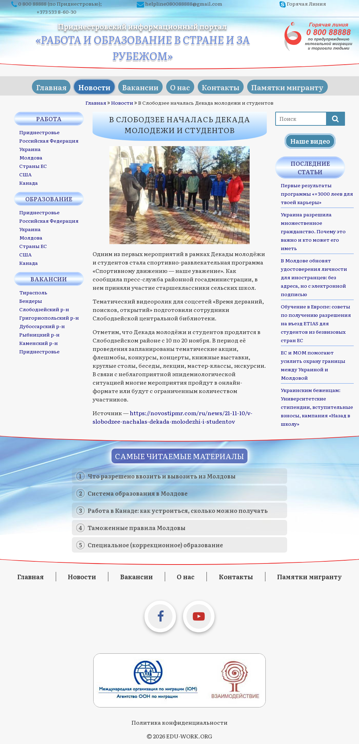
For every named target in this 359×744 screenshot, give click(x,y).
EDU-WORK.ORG (189, 734)
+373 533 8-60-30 (56, 11)
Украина (30, 147)
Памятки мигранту (296, 85)
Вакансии (138, 85)
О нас (182, 85)
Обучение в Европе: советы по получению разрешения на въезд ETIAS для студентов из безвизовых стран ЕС (316, 321)
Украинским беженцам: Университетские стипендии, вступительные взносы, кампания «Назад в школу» (317, 405)
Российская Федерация (49, 139)
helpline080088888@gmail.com (183, 3)
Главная (41, 85)
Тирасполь (33, 290)
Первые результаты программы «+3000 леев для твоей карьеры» (317, 192)
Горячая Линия (306, 3)
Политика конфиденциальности (179, 721)
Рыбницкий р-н (39, 333)
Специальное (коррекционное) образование (155, 543)
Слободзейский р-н (44, 307)
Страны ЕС (33, 164)
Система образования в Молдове (138, 492)
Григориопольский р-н (49, 316)
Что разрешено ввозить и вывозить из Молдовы (162, 474)
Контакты (226, 85)
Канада (28, 181)
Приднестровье (39, 130)
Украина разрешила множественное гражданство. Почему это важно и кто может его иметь (313, 229)
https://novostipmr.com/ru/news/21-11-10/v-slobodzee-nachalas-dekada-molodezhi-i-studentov (172, 415)
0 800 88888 (32, 3)
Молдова (30, 155)
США (25, 172)
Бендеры (30, 299)
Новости (88, 85)
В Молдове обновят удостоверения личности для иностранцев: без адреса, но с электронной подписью (314, 275)
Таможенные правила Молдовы (136, 526)
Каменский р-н (38, 341)
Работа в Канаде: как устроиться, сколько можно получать (178, 509)
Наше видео (310, 139)
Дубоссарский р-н (42, 324)
